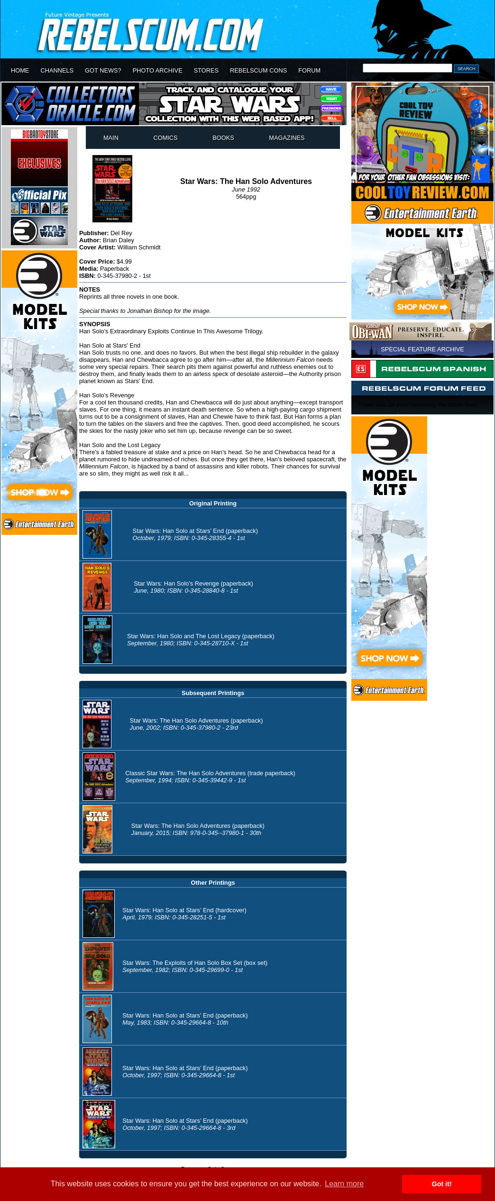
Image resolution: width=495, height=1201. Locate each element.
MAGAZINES (286, 137)
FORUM (309, 70)
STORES (206, 70)
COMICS (165, 137)
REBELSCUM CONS (258, 70)
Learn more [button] (344, 1184)
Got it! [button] (442, 1184)
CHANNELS (56, 70)
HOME (20, 70)
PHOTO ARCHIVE (158, 70)
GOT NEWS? (103, 70)
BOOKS (223, 137)
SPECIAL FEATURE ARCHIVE (422, 349)
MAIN (111, 137)
